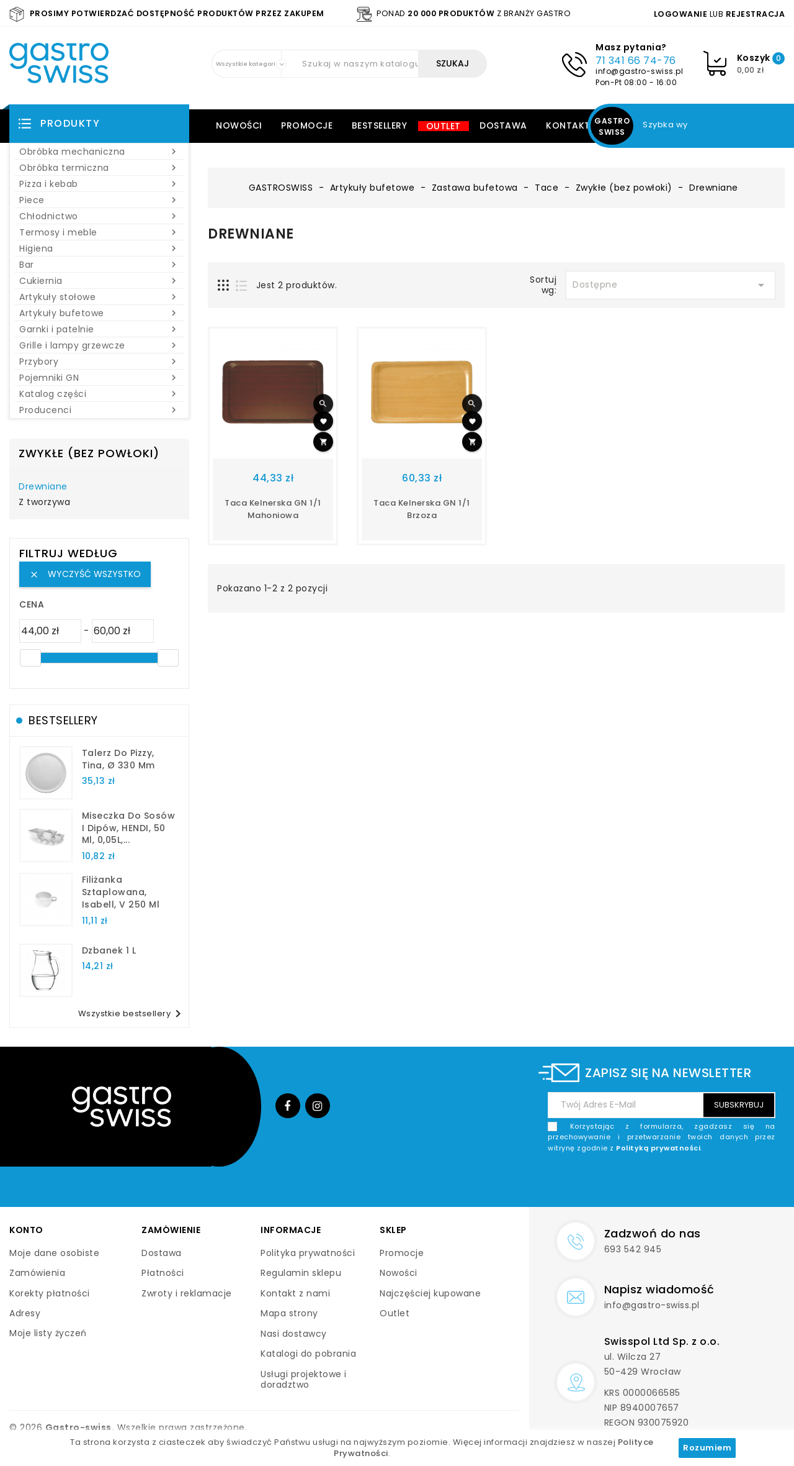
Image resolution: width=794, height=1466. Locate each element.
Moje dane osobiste (54, 1253)
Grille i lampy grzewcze (99, 345)
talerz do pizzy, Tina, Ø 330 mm (118, 759)
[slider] (30, 658)
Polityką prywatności (658, 1148)
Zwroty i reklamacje (186, 1293)
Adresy (24, 1313)
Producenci (99, 410)
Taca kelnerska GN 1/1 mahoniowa (273, 509)
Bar (99, 264)
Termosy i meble (99, 232)
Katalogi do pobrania (308, 1353)
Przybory (99, 361)
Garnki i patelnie (99, 329)
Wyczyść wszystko (85, 574)
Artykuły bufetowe (99, 313)
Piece (99, 200)
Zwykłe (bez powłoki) (89, 453)
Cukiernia (99, 281)
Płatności (162, 1273)
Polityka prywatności (308, 1253)
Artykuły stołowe (99, 297)
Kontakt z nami (295, 1293)
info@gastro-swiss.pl (639, 71)
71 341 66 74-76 (636, 60)
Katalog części (99, 394)
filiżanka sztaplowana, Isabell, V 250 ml (121, 892)
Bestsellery (380, 125)
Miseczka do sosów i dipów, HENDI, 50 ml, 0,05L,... (129, 828)
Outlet (443, 126)
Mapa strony (289, 1313)
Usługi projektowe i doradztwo (304, 1379)
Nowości (239, 125)
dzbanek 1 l (109, 950)
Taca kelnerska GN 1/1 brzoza (421, 509)
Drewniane (43, 487)
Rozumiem (707, 1448)
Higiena (99, 248)
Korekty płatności (49, 1293)
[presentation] (681, 1183)
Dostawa (503, 125)
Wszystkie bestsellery (132, 1013)
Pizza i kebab (99, 184)
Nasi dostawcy (294, 1333)
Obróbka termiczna (99, 168)
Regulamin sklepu (301, 1273)
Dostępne (671, 285)
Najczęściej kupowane (430, 1293)
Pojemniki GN (99, 377)
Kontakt (568, 125)
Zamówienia (37, 1273)
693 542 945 (633, 1249)
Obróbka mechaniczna (99, 151)
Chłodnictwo (99, 216)
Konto (26, 1230)
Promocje (306, 125)
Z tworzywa (44, 502)
